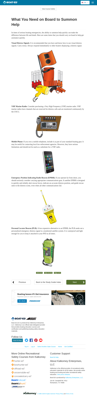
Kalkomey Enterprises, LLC (74, 377)
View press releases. (63, 374)
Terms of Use (69, 393)
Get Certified (68, 346)
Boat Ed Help (54, 357)
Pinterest (36, 340)
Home (60, 346)
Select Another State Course (46, 346)
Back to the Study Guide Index (48, 282)
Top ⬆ (26, 346)
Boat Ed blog (17, 340)
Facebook (31, 340)
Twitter (26, 340)
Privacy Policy (59, 393)
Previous (22, 282)
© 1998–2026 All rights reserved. (46, 393)
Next (75, 282)
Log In (33, 346)
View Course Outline (48, 9)
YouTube (40, 340)
